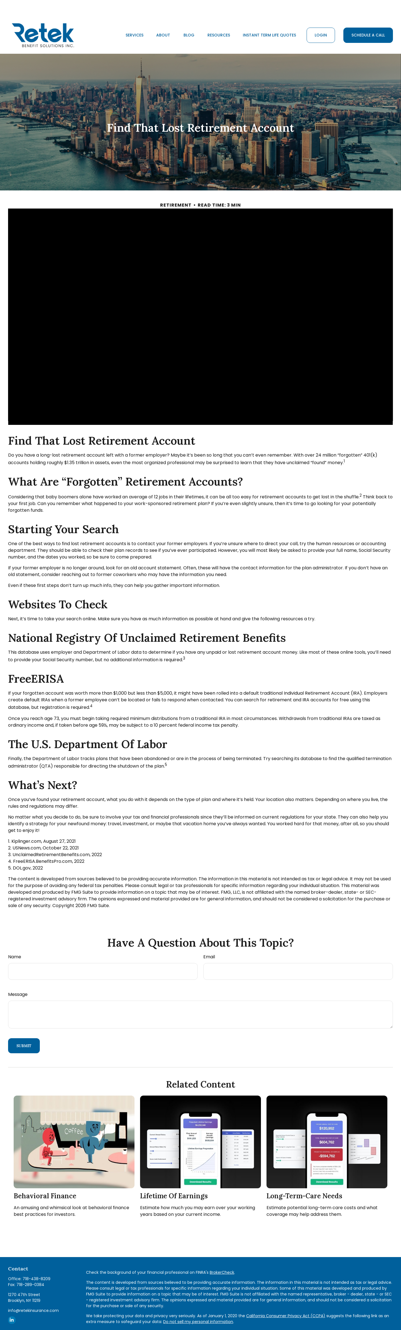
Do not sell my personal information (198, 1305)
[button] (134, 18)
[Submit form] (24, 1029)
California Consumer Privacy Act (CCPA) (285, 1299)
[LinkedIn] (12, 1303)
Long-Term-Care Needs (304, 1179)
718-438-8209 (36, 1262)
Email (209, 940)
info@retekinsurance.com (33, 1294)
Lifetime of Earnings (174, 1179)
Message (18, 977)
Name (14, 940)
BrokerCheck (222, 1255)
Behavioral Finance (45, 1179)
